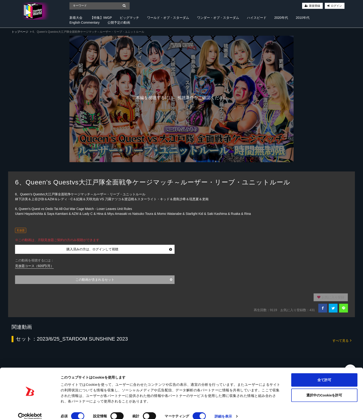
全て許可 (324, 373)
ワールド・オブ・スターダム (168, 17)
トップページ (20, 31)
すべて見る (341, 340)
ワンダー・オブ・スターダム (218, 17)
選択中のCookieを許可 (324, 389)
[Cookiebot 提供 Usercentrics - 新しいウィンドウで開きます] (30, 409)
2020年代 (281, 17)
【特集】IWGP (101, 17)
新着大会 (75, 17)
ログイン (336, 5)
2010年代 (303, 17)
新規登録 (314, 5)
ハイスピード (256, 17)
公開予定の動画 (118, 22)
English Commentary (84, 22)
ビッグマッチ (129, 17)
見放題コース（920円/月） (34, 266)
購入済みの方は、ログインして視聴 (119, 249)
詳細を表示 (223, 410)
